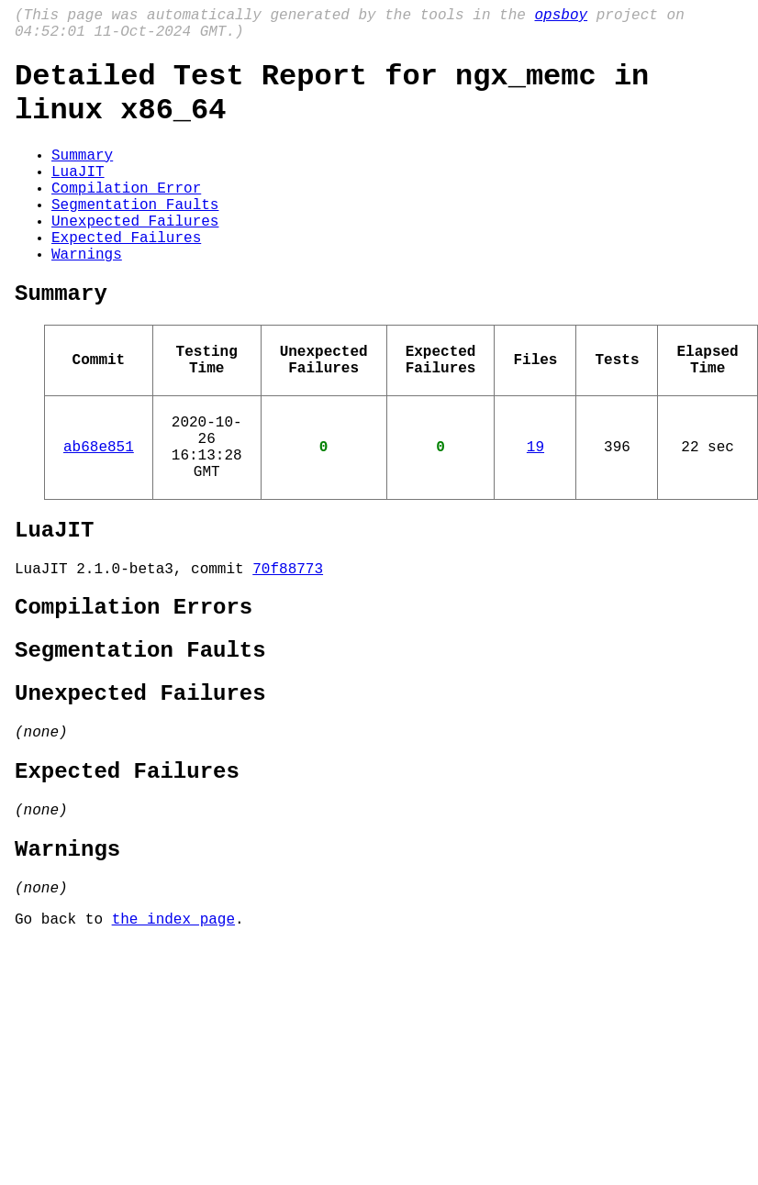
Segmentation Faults (134, 237)
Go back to (63, 1041)
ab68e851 (98, 512)
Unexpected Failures (134, 257)
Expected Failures (126, 277)
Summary (82, 176)
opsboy (560, 17)
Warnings (86, 297)
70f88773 (287, 648)
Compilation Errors (133, 691)
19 (535, 512)
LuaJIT (78, 196)
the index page (173, 1041)
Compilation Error (126, 216)
